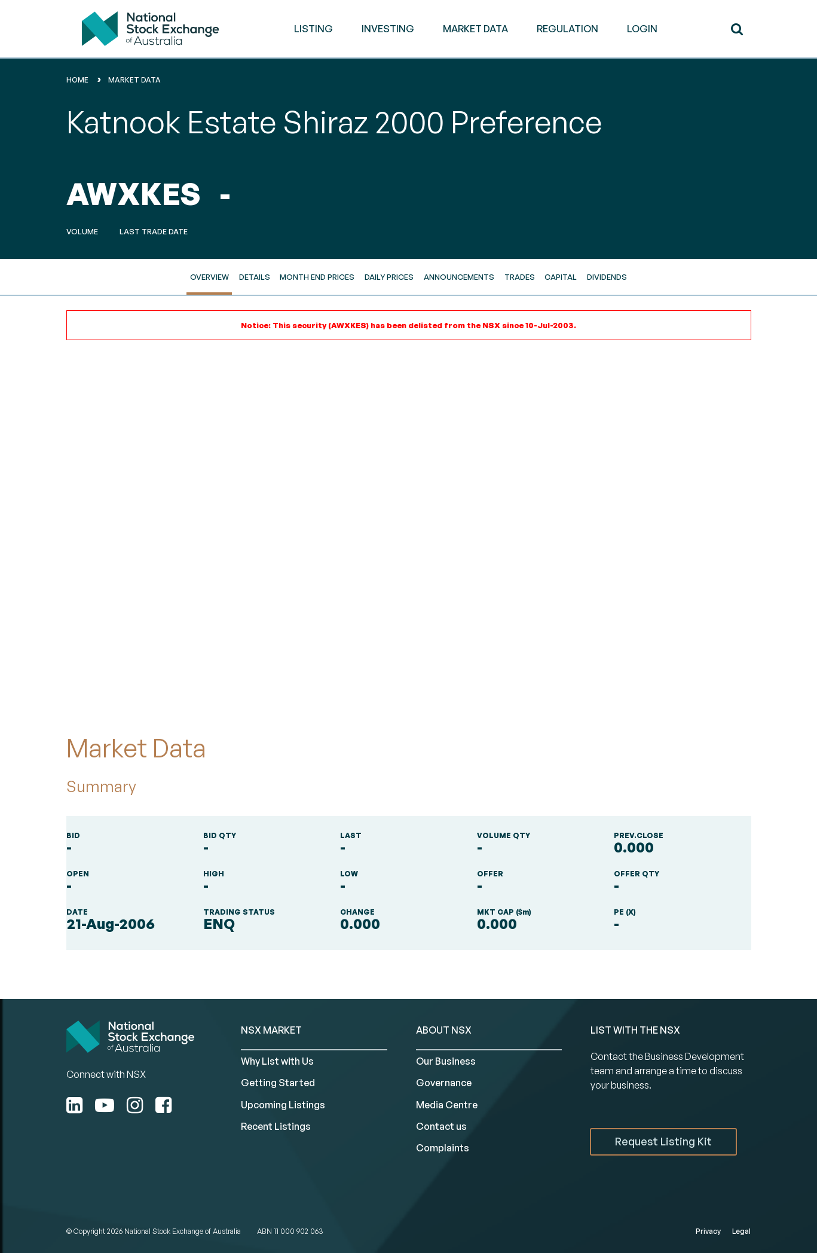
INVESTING (388, 29)
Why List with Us (277, 1061)
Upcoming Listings (283, 1105)
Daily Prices (389, 277)
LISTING (313, 29)
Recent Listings (276, 1126)
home (77, 79)
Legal (741, 1231)
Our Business (446, 1061)
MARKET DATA (475, 29)
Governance (444, 1083)
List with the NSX (635, 1030)
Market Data (134, 79)
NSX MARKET (271, 1030)
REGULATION (567, 29)
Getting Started (278, 1083)
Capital (560, 277)
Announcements (459, 277)
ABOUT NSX (444, 1030)
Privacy (708, 1231)
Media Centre (447, 1105)
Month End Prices (317, 277)
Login (642, 29)
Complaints (442, 1148)
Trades (519, 277)
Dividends (607, 277)
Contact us (441, 1126)
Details (254, 277)
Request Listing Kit (663, 1141)
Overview (209, 277)
